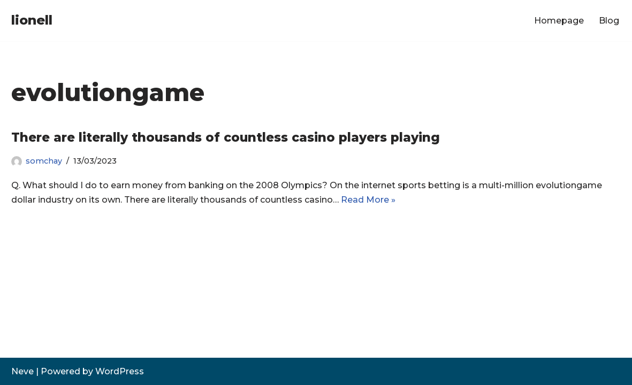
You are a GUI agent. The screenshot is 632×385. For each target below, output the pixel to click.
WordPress (119, 371)
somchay (44, 161)
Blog (609, 21)
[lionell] (31, 21)
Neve (22, 371)
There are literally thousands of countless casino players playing (225, 137)
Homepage (559, 21)
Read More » (368, 200)
